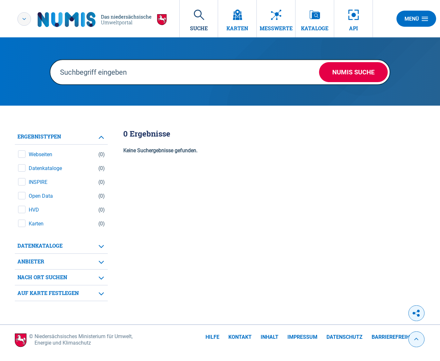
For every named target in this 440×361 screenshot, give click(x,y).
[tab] (61, 137)
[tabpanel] (61, 215)
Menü (416, 18)
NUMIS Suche (353, 72)
